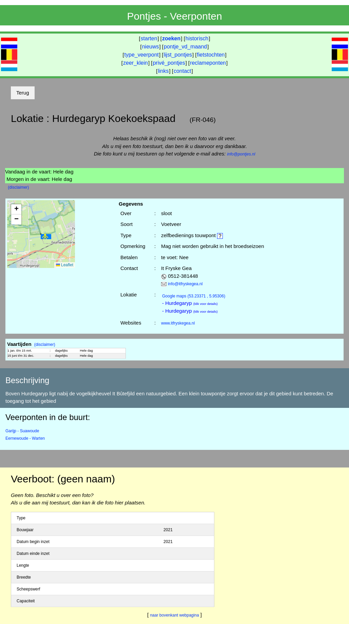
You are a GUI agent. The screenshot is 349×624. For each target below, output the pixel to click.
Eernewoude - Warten (25, 438)
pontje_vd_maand (185, 46)
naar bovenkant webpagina (174, 615)
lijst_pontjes (177, 55)
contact (182, 71)
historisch (197, 38)
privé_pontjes (169, 63)
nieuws (150, 46)
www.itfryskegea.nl (178, 323)
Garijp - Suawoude (22, 431)
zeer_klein (135, 63)
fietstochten (211, 55)
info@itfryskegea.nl (185, 284)
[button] (46, 236)
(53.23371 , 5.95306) (193, 296)
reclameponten (208, 63)
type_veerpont (141, 55)
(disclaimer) (18, 187)
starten (149, 38)
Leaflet (64, 265)
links (163, 71)
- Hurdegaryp (190, 303)
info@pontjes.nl (241, 154)
